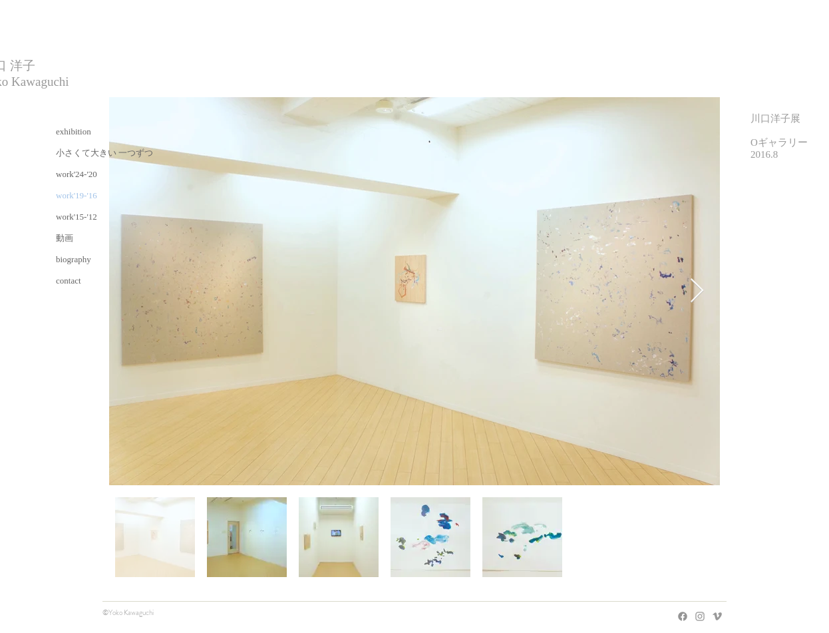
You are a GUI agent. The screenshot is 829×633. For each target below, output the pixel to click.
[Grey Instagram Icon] (700, 616)
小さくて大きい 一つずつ (104, 153)
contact (68, 281)
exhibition (73, 131)
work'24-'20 (76, 174)
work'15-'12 (76, 217)
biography (73, 259)
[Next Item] (697, 291)
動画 (64, 238)
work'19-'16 (76, 195)
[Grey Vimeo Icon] (717, 616)
